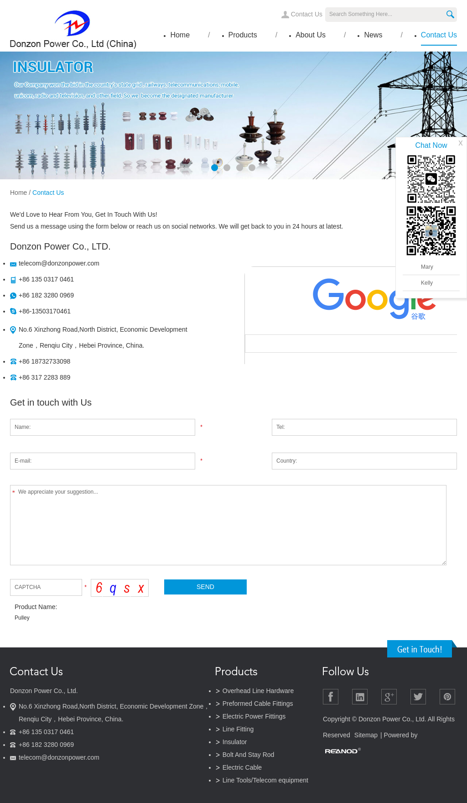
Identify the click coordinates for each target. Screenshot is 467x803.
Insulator (235, 742)
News (373, 35)
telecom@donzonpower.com (59, 263)
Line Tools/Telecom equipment (265, 780)
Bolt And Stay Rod (249, 754)
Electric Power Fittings (254, 716)
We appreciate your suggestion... (228, 525)
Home (180, 35)
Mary (427, 267)
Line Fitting (238, 729)
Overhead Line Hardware (258, 690)
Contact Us (306, 14)
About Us (311, 35)
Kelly (427, 283)
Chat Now (431, 145)
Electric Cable (242, 767)
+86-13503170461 (45, 311)
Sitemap (366, 735)
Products (242, 35)
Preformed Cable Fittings (258, 703)
